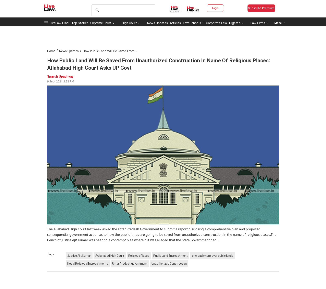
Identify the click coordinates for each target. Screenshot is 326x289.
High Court (129, 23)
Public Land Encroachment (170, 256)
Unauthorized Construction (169, 263)
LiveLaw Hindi (59, 23)
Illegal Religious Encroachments (87, 263)
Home (51, 51)
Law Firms (259, 23)
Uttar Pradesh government (129, 263)
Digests (234, 23)
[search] (122, 10)
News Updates (157, 23)
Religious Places (138, 256)
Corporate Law (216, 23)
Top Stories (79, 23)
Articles (175, 23)
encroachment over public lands (212, 256)
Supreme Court (100, 23)
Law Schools (193, 23)
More (279, 23)
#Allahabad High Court (109, 256)
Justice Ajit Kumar (79, 256)
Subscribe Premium (261, 8)
